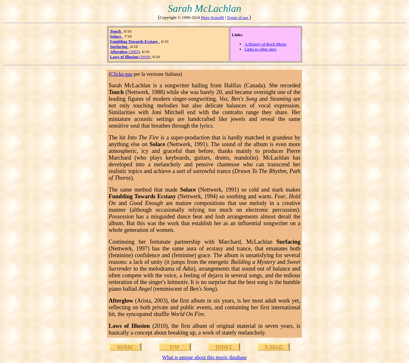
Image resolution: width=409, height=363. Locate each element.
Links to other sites (260, 49)
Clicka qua (121, 74)
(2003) (125, 51)
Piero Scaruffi (212, 17)
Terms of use (238, 17)
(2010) (130, 56)
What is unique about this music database (204, 357)
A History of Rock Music (265, 44)
